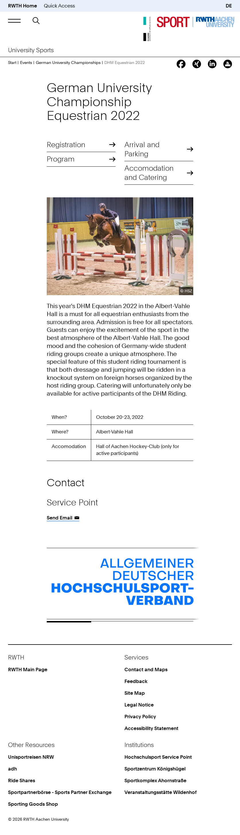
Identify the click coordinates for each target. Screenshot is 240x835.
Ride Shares (21, 780)
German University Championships (68, 62)
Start (12, 62)
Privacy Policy (140, 716)
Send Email (59, 518)
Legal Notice (139, 705)
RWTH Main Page (27, 669)
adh (12, 769)
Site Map (134, 693)
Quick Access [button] (59, 6)
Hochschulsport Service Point (158, 757)
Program (61, 159)
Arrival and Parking (141, 149)
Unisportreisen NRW (31, 757)
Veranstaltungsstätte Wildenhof (160, 792)
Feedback (135, 681)
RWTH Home (22, 6)
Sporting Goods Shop (33, 804)
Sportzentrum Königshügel (155, 769)
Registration (66, 144)
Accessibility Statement (151, 728)
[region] (120, 437)
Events (26, 62)
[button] (14, 21)
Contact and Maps (145, 669)
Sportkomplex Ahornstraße (155, 780)
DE (229, 6)
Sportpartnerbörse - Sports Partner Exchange (60, 792)
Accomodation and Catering (148, 173)
